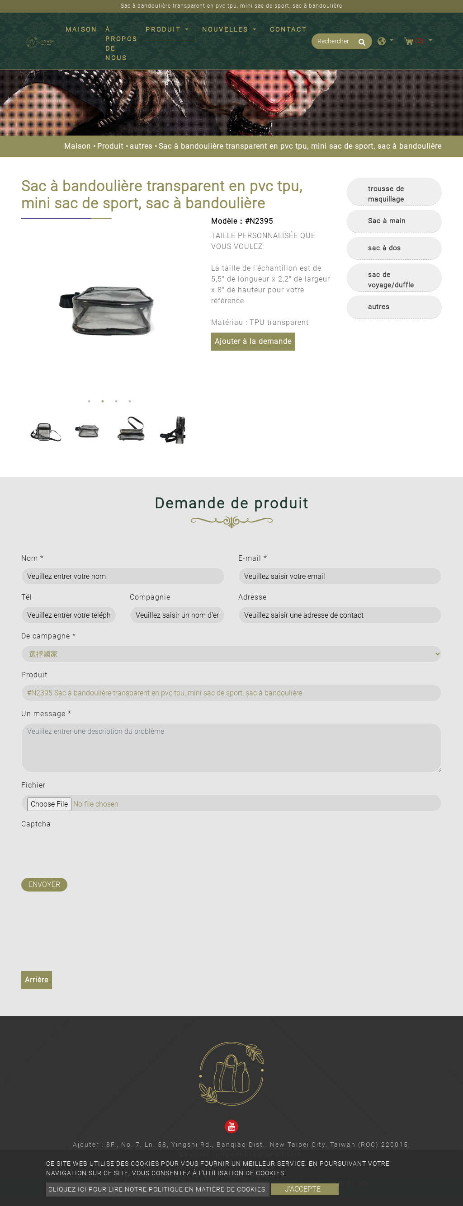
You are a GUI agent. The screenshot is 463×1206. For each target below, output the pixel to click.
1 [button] (89, 401)
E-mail (252, 558)
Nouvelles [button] (226, 29)
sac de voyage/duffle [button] (391, 280)
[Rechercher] (342, 41)
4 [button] (129, 401)
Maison (83, 29)
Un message (46, 713)
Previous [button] (28, 306)
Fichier (33, 785)
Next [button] (188, 306)
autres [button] (379, 307)
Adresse (252, 597)
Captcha (36, 824)
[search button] (360, 45)
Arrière (36, 980)
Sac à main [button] (387, 221)
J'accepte (303, 1189)
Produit (110, 146)
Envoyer (44, 884)
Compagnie (150, 597)
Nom (32, 558)
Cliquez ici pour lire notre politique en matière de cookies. (157, 1189)
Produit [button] (165, 29)
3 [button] (116, 401)
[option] (109, 306)
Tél (26, 597)
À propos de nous (121, 43)
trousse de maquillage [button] (386, 194)
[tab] (394, 192)
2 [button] (102, 401)
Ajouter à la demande (253, 341)
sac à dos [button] (384, 248)
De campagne (48, 636)
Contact (288, 29)
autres (141, 146)
